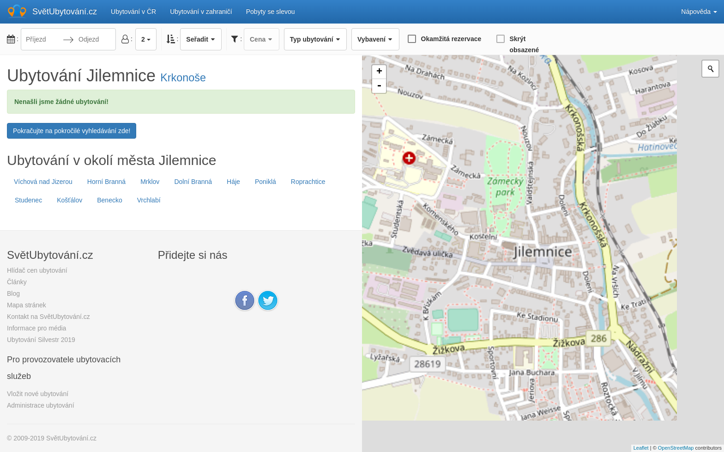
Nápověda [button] (699, 11)
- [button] (379, 86)
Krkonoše (183, 78)
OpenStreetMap (676, 448)
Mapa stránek (26, 305)
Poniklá (265, 181)
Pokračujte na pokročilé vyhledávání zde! (71, 130)
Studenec (28, 200)
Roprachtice (308, 181)
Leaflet (641, 448)
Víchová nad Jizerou (43, 181)
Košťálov (69, 200)
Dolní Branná (193, 181)
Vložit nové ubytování (37, 393)
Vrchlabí (149, 200)
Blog (13, 293)
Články (17, 282)
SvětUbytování (64, 11)
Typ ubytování (315, 39)
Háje (233, 181)
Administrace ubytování (40, 405)
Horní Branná (106, 181)
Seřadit (201, 39)
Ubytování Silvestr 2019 (41, 339)
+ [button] (379, 72)
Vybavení (375, 39)
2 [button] (146, 39)
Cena (261, 39)
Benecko (109, 200)
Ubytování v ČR (133, 11)
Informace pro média (36, 328)
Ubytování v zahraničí (201, 11)
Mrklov (149, 181)
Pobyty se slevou (270, 11)
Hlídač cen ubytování (37, 270)
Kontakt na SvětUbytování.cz (48, 316)
